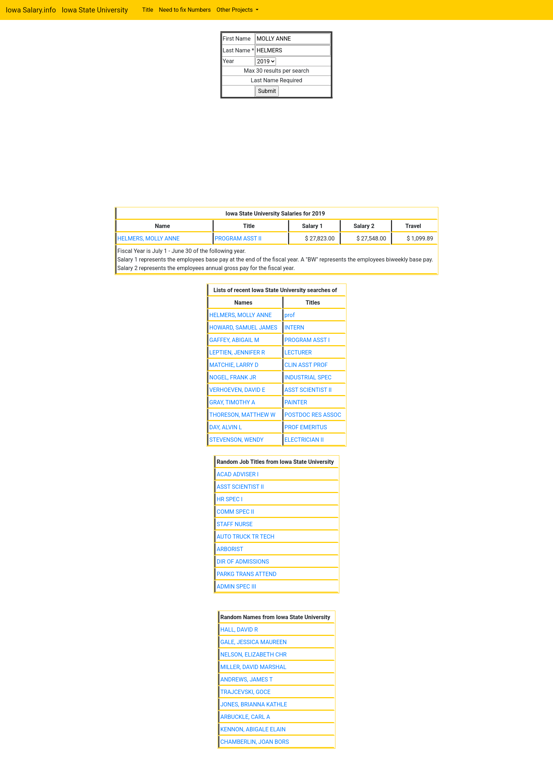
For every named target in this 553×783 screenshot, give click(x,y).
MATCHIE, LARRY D (234, 365)
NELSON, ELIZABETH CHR (253, 654)
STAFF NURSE (234, 524)
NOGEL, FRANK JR (232, 377)
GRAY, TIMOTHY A (232, 402)
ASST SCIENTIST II (308, 390)
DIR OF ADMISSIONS (242, 561)
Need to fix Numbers (185, 9)
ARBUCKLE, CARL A (245, 717)
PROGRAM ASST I (307, 340)
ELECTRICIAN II (304, 439)
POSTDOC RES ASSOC (313, 414)
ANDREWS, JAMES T (246, 679)
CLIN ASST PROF (306, 365)
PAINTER (296, 402)
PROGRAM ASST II (238, 238)
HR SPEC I (229, 499)
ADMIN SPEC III (236, 586)
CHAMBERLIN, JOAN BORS (254, 741)
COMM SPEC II (235, 511)
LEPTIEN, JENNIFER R (237, 352)
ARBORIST (229, 549)
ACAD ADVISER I (237, 474)
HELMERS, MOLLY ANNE (149, 238)
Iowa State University (95, 10)
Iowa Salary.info (31, 10)
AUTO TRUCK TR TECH (245, 536)
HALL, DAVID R (239, 629)
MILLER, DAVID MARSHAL (253, 667)
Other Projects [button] (235, 9)
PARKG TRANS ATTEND (246, 574)
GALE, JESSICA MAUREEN (253, 642)
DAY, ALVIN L (225, 427)
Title (147, 9)
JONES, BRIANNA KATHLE (253, 704)
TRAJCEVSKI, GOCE (245, 692)
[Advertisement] (277, 148)
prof (290, 315)
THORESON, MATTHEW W (242, 414)
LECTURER (298, 352)
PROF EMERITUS (306, 427)
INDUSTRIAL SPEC (308, 377)
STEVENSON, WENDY (236, 439)
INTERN (294, 327)
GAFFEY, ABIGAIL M (234, 340)
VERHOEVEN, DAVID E (237, 390)
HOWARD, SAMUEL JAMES (243, 327)
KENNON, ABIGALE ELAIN (253, 729)
